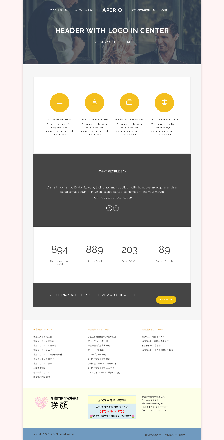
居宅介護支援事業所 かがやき (101, 368)
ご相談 (164, 10)
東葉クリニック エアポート (45, 359)
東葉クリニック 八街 (42, 350)
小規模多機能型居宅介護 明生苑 (102, 337)
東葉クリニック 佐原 (42, 363)
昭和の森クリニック (42, 373)
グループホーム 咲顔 (82, 10)
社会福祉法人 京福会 (151, 345)
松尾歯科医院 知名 (41, 377)
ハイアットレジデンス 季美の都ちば (104, 373)
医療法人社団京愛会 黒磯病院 (155, 341)
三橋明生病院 (39, 368)
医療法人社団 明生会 (42, 337)
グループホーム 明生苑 (98, 341)
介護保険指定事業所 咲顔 (99, 345)
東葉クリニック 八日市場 (44, 345)
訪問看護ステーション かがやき (102, 363)
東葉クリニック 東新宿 (43, 341)
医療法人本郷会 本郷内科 (153, 337)
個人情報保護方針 (153, 435)
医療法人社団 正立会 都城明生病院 (157, 350)
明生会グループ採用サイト (177, 435)
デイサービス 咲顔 (58, 10)
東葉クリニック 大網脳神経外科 (47, 354)
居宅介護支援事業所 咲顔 (143, 10)
